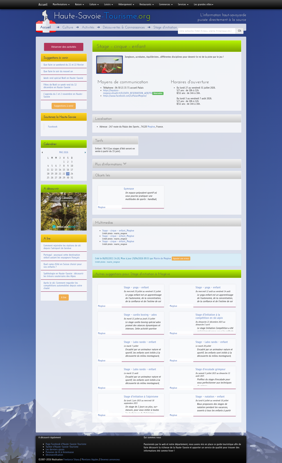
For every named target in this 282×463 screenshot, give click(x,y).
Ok (239, 30)
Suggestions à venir (63, 105)
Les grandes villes (203, 4)
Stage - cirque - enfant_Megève (118, 230)
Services (183, 4)
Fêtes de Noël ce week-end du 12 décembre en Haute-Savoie (60, 86)
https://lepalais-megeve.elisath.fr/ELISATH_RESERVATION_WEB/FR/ (128, 91)
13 (56, 169)
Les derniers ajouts (55, 449)
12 (52, 169)
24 (72, 173)
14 (60, 169)
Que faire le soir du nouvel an (58, 71)
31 (72, 177)
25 (48, 177)
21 (60, 173)
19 (52, 173)
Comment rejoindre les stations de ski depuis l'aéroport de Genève (62, 247)
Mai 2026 (63, 152)
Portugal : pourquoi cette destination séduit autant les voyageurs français (62, 256)
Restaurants (147, 4)
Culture (94, 4)
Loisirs (108, 4)
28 (60, 177)
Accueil (42, 4)
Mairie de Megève (162, 258)
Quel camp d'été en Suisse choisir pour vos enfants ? (63, 265)
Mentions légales (90, 459)
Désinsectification (54, 454)
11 (48, 169)
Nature (79, 4)
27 (56, 177)
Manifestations (61, 4)
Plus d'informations (110, 164)
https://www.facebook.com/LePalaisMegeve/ (125, 95)
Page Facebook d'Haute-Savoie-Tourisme (66, 444)
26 (52, 177)
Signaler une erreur (181, 258)
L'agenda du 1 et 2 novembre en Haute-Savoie (63, 95)
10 (72, 165)
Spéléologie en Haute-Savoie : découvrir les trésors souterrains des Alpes (63, 275)
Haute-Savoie (102, 15)
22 (64, 173)
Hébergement (126, 4)
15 (64, 169)
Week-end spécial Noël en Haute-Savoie (63, 78)
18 (48, 173)
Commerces (166, 4)
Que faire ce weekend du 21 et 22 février (64, 64)
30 (68, 177)
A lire (63, 297)
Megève (151, 126)
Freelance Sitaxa (71, 459)
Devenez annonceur (110, 459)
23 (68, 173)
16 (68, 169)
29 (64, 177)
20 (56, 173)
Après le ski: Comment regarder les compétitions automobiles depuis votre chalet (63, 285)
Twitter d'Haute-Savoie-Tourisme (62, 446)
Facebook (52, 126)
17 (72, 169)
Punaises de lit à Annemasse (60, 452)
